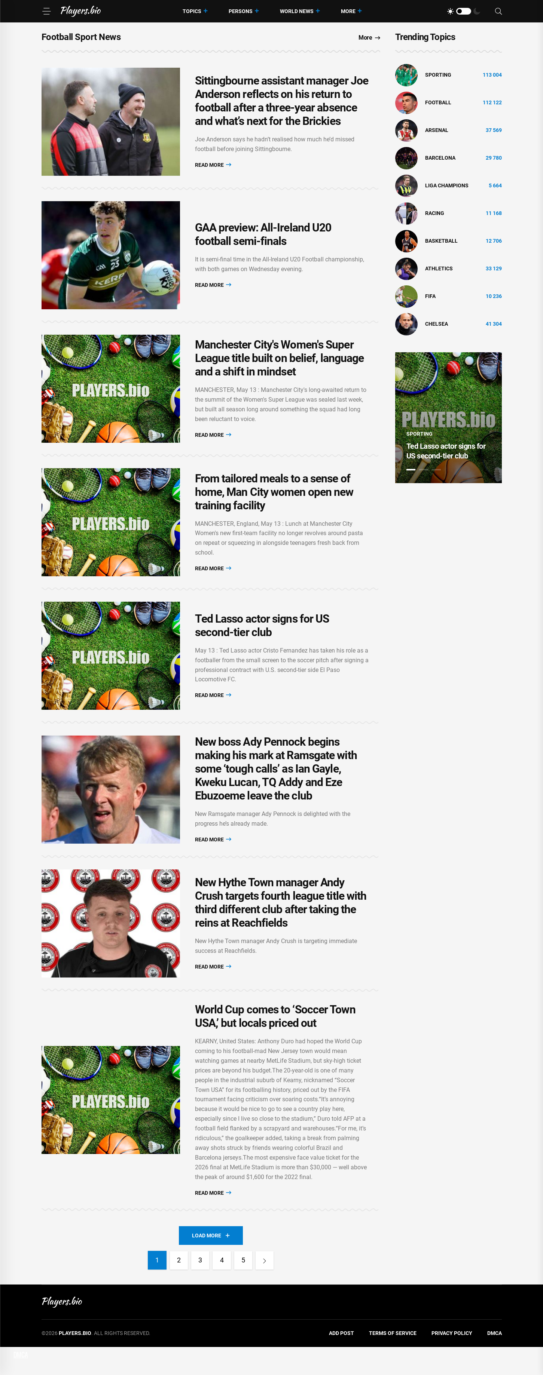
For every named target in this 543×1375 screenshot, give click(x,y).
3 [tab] (436, 469)
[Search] (498, 11)
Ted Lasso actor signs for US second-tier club (262, 643)
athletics (439, 268)
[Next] (266, 1288)
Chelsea (436, 324)
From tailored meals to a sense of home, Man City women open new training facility (274, 506)
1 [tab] (410, 469)
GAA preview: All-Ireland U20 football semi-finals (263, 240)
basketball (441, 241)
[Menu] (46, 11)
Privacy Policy (451, 1361)
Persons (241, 11)
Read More (213, 166)
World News (297, 11)
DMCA (494, 1361)
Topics (192, 11)
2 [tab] (423, 469)
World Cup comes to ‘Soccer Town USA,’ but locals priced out (275, 1044)
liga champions (447, 185)
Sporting (438, 75)
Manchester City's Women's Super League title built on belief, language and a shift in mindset (279, 369)
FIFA (430, 296)
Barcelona (440, 158)
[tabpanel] (448, 417)
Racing (434, 213)
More (348, 11)
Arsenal (436, 130)
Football (438, 102)
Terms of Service (393, 1361)
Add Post (341, 1361)
